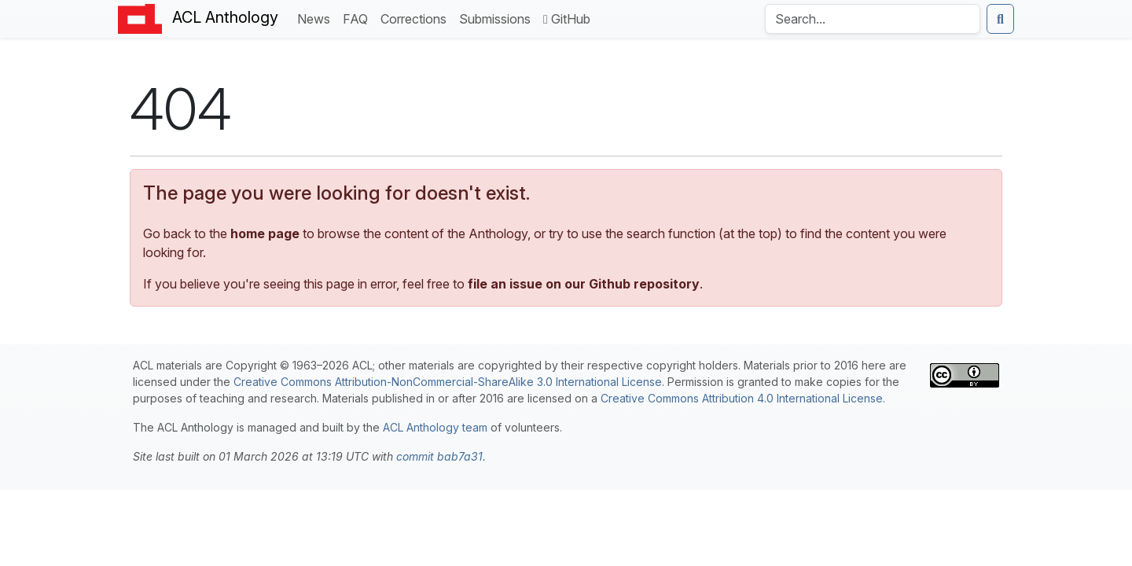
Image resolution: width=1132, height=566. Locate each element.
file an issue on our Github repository (584, 284)
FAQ (358, 18)
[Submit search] (1000, 19)
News (316, 18)
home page (265, 233)
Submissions (498, 18)
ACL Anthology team (435, 427)
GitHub (566, 19)
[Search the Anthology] (872, 19)
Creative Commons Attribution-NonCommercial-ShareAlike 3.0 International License (447, 381)
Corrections (416, 18)
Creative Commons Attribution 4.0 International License (742, 398)
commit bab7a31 (439, 456)
